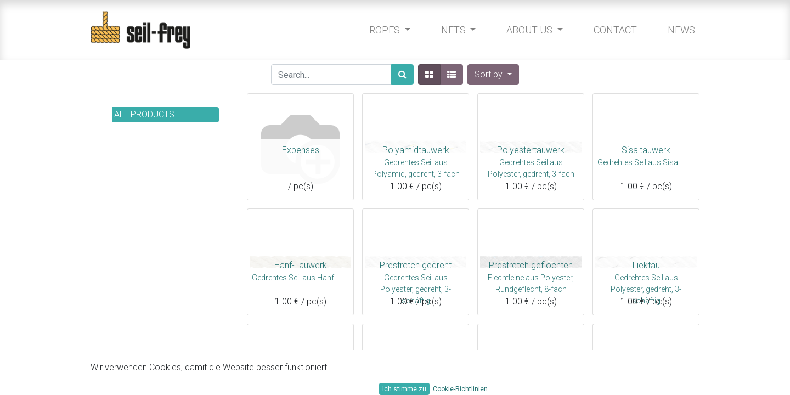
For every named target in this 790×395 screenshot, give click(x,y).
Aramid (646, 380)
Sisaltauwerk (646, 150)
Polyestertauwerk (531, 150)
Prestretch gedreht (416, 265)
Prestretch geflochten (531, 265)
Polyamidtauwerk (415, 150)
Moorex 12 (300, 380)
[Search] (402, 74)
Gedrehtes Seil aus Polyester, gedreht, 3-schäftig (415, 282)
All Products (144, 114)
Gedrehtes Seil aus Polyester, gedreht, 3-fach (531, 167)
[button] (492, 74)
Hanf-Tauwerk (300, 265)
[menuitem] (612, 30)
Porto (416, 380)
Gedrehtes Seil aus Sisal (638, 162)
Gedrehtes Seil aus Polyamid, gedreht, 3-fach (416, 167)
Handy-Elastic (531, 380)
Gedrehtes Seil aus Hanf (293, 277)
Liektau (646, 265)
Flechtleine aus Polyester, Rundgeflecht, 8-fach (531, 282)
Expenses (300, 150)
